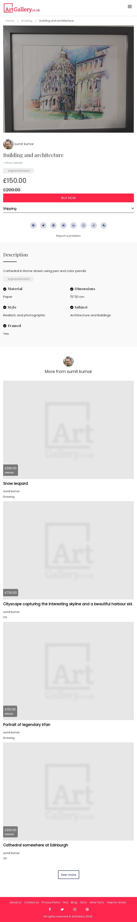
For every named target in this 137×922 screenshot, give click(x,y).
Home (10, 20)
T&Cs (83, 902)
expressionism (19, 170)
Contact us (31, 902)
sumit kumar (18, 144)
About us (16, 902)
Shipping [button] (9, 208)
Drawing (26, 20)
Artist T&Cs (97, 902)
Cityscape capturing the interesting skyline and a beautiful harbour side (68, 604)
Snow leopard (15, 483)
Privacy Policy (51, 902)
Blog (74, 902)
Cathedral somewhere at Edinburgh (35, 845)
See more (68, 874)
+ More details (13, 163)
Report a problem (68, 236)
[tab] (68, 208)
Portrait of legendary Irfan (26, 724)
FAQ (65, 902)
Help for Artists (116, 902)
